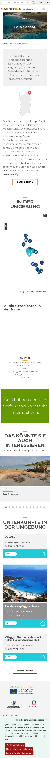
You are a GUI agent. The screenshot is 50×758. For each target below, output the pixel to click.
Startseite (7, 44)
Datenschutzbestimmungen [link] (19, 753)
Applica (33, 3)
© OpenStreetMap (28, 292)
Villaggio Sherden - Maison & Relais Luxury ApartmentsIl (23, 639)
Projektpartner (10, 716)
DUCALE (10, 536)
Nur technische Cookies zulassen (32, 719)
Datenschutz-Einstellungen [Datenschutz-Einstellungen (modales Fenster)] (19, 749)
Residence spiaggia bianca (22, 606)
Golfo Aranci (14, 406)
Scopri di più (25, 182)
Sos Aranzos (10, 494)
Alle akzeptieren (15, 745)
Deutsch (44, 3)
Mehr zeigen (25, 670)
